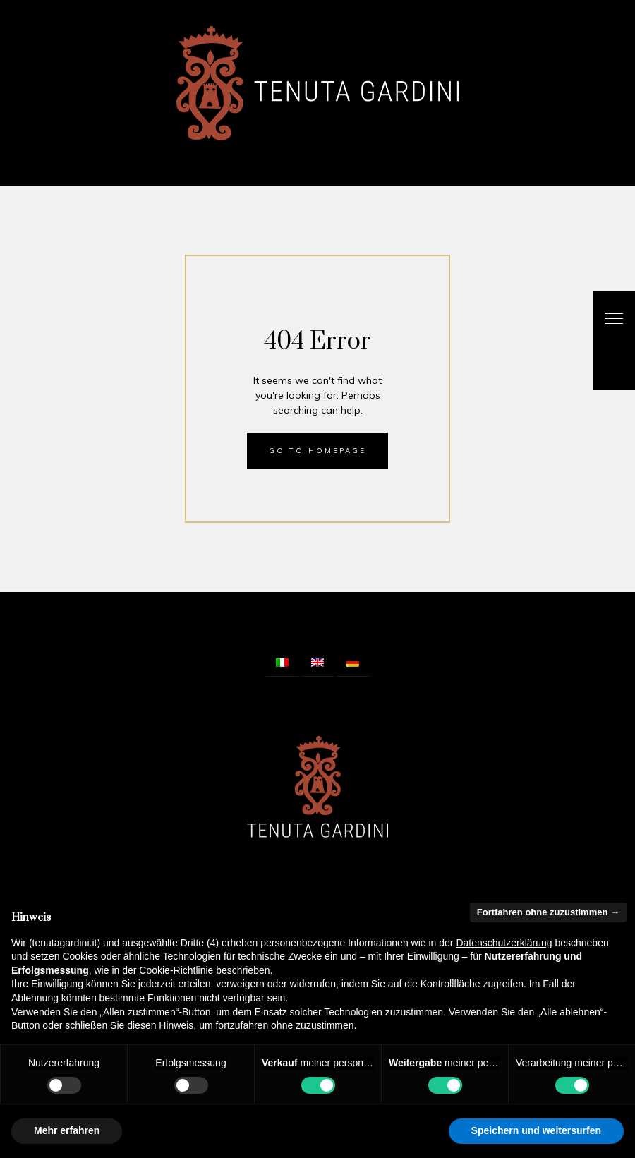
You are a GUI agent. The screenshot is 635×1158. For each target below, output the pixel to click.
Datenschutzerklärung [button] (504, 942)
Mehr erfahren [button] (66, 1130)
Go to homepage (317, 450)
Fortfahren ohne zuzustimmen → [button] (548, 912)
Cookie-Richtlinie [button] (176, 970)
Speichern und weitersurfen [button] (536, 1130)
